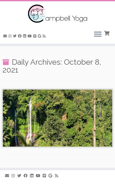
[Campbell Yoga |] (57, 14)
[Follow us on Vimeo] (35, 36)
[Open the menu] (98, 34)
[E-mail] (5, 36)
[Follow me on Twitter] (15, 36)
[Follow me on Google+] (40, 36)
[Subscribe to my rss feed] (45, 36)
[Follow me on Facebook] (20, 36)
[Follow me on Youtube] (30, 36)
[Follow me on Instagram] (10, 36)
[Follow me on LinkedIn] (25, 36)
